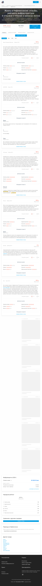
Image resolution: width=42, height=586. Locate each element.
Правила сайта (4, 561)
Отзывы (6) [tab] (4, 32)
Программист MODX (20, 581)
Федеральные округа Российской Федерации (14, 5)
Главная (3, 5)
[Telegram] (23, 574)
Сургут (4, 546)
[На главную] (3, 2)
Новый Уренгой (6, 544)
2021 (16, 38)
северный (5, 253)
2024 (8, 38)
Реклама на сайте (5, 573)
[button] (39, 2)
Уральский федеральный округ (29, 5)
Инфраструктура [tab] (30, 32)
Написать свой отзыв (35, 26)
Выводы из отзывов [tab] (12, 32)
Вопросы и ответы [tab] (21, 32)
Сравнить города (21, 521)
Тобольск (5, 548)
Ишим (4, 539)
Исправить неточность (34, 489)
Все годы (4, 38)
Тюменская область (5, 6)
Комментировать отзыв (21, 81)
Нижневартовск (6, 543)
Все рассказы (24, 560)
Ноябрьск (5, 545)
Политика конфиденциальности (8, 563)
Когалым (5, 540)
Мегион (4, 541)
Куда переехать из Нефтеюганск (10, 531)
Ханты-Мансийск (6, 287)
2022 (12, 38)
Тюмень (4, 549)
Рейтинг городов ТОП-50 (26, 562)
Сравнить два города (26, 564)
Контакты (3, 571)
